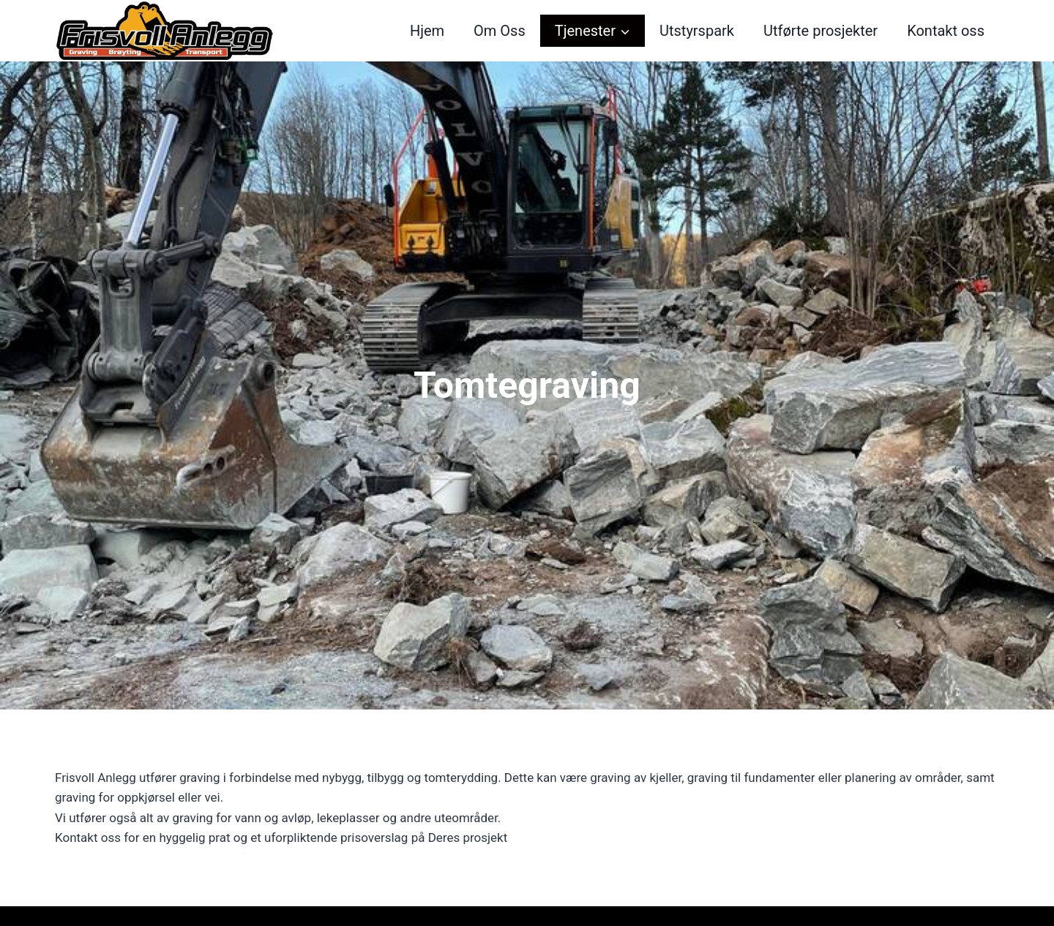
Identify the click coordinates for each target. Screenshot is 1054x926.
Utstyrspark (696, 30)
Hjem (427, 30)
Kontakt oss (945, 30)
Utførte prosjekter (820, 30)
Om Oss (500, 30)
